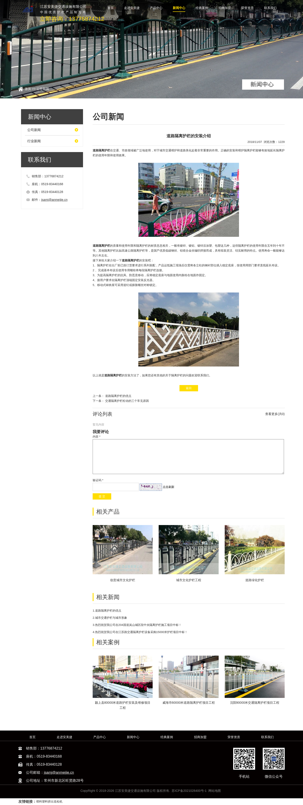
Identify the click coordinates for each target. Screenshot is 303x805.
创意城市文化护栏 (122, 580)
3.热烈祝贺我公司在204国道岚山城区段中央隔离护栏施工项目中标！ (137, 625)
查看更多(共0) (275, 414)
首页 (28, 89)
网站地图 (214, 790)
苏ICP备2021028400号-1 (189, 790)
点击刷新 (168, 487)
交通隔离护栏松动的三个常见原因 (127, 400)
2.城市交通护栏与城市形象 (110, 617)
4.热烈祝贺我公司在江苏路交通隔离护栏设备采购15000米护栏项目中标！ (140, 632)
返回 (189, 388)
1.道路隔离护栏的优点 (107, 610)
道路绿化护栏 (254, 580)
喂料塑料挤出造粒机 (49, 801)
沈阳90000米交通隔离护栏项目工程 (255, 702)
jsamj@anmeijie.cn (54, 199)
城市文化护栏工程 (188, 580)
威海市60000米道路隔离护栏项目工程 (188, 702)
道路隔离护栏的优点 (118, 396)
